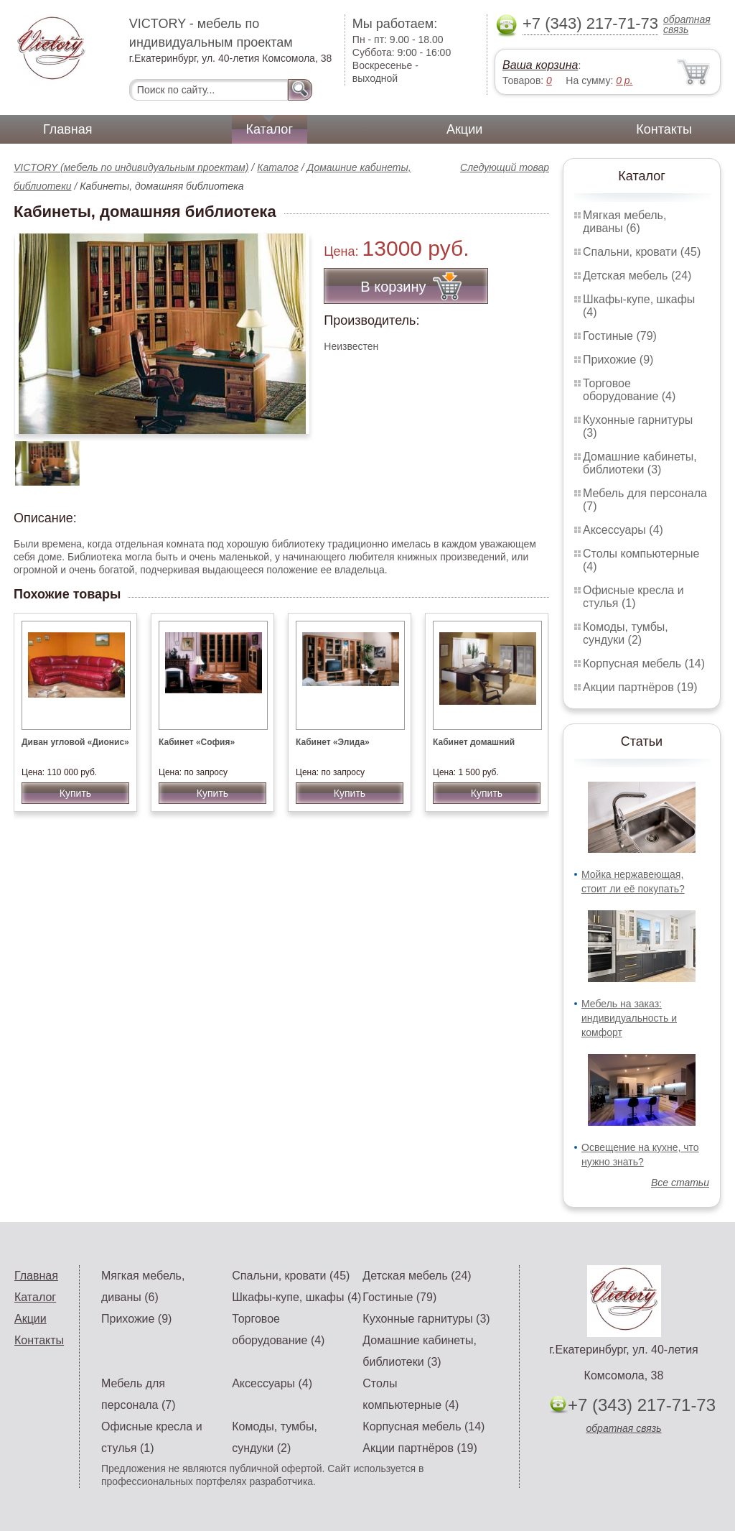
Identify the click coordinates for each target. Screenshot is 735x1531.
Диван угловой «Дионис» (75, 742)
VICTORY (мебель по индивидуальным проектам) (131, 167)
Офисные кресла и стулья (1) (633, 596)
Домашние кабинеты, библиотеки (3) (640, 463)
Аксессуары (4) (623, 530)
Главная (68, 129)
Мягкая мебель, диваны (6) (624, 221)
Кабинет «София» (197, 742)
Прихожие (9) (618, 359)
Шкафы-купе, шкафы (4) (296, 1297)
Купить (75, 793)
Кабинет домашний (474, 742)
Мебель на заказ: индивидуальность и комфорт (629, 1018)
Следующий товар (504, 167)
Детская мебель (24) (637, 275)
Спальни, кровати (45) (642, 252)
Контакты (664, 129)
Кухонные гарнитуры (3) (426, 1319)
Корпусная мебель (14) (644, 663)
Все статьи (680, 1182)
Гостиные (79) (620, 336)
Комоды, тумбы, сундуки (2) (625, 633)
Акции (464, 129)
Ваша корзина (540, 65)
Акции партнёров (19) (640, 687)
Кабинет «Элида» (333, 742)
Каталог (269, 129)
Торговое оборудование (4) (629, 389)
